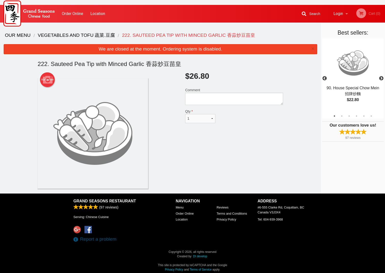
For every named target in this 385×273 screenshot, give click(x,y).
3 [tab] (349, 116)
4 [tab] (356, 116)
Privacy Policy (226, 219)
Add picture (47, 79)
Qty (200, 116)
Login (338, 13)
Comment (234, 96)
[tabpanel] (353, 75)
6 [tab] (371, 116)
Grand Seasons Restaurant (104, 201)
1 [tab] (334, 116)
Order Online (72, 13)
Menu (180, 207)
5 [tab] (363, 116)
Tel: (270, 219)
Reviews (222, 207)
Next (381, 78)
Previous (324, 78)
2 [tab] (341, 116)
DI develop (200, 256)
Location (97, 13)
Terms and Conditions (232, 213)
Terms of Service (201, 269)
